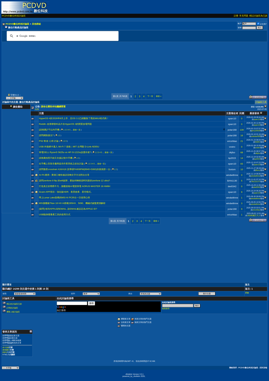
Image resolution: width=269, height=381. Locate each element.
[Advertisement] (134, 66)
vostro (232, 147)
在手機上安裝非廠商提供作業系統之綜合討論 (61, 163)
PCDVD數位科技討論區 (14, 15)
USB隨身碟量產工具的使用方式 (54, 214)
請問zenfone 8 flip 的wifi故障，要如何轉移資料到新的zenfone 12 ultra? (74, 180)
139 (242, 130)
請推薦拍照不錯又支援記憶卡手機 (55, 158)
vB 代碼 (5, 347)
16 (242, 135)
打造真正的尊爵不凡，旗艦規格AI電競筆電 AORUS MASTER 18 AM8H (74, 186)
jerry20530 (256, 131)
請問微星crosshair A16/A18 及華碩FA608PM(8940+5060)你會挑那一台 (74, 169)
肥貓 (247, 293)
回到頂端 (263, 368)
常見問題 (243, 15)
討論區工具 (261, 102)
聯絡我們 (233, 368)
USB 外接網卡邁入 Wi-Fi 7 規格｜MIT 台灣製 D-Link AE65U (69, 146)
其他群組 (36, 24)
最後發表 (254, 113)
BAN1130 (232, 180)
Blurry (257, 170)
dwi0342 (232, 186)
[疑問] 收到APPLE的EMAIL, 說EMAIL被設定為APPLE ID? (68, 209)
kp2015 (232, 158)
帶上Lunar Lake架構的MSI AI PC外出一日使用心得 (64, 197)
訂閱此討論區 (12, 308)
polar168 (232, 130)
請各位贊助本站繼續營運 (53, 106)
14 (242, 158)
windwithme (232, 175)
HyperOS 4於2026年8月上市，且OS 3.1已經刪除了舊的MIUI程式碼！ (74, 118)
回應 (241, 113)
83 (242, 163)
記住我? (262, 24)
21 (242, 141)
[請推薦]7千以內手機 (49, 129)
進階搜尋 (165, 308)
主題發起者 (232, 113)
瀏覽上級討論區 (13, 312)
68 (242, 152)
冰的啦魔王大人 (253, 215)
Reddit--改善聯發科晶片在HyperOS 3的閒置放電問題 (65, 124)
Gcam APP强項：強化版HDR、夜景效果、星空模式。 (66, 192)
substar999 (255, 136)
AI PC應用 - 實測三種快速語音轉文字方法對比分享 (64, 175)
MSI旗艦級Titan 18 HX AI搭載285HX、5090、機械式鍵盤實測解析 (72, 203)
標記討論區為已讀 (258, 15)
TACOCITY (255, 181)
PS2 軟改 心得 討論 (49, 141)
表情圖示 (6, 350)
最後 (158, 96)
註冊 (236, 15)
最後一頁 (76, 130)
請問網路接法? (46, 135)
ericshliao (232, 141)
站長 (37, 109)
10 (242, 169)
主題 (41, 113)
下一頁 (150, 96)
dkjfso (232, 152)
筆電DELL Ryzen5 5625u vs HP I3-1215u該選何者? (65, 152)
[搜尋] (62, 36)
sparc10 (232, 118)
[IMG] (4, 352)
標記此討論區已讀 (14, 304)
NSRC (257, 142)
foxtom (232, 169)
